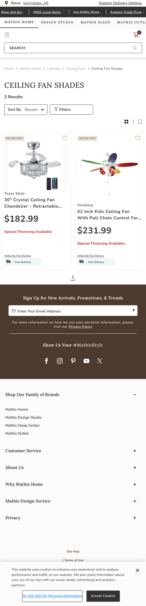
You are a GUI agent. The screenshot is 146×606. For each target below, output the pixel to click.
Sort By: (15, 109)
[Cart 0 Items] (136, 36)
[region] (73, 584)
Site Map (72, 552)
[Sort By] (34, 109)
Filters (62, 109)
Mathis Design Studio (23, 417)
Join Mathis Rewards (87, 12)
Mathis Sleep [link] (95, 22)
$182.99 (21, 219)
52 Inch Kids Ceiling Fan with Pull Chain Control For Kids (107, 215)
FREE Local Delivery (48, 12)
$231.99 (94, 231)
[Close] (137, 570)
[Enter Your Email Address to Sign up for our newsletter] (69, 310)
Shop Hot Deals (13, 12)
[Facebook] (46, 361)
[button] (7, 35)
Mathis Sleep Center (22, 425)
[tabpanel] (73, 182)
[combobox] (73, 48)
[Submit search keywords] (135, 48)
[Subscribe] (133, 310)
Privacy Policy (80, 327)
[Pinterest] (73, 361)
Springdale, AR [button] (36, 3)
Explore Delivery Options (120, 3)
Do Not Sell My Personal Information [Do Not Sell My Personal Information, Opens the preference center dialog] (52, 595)
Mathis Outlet (17, 433)
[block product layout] (140, 122)
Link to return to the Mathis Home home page (73, 35)
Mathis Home (16, 409)
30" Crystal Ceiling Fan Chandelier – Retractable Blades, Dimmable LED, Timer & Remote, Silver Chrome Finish (31, 203)
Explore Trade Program (128, 12)
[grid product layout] (126, 122)
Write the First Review (17, 256)
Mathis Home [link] (19, 22)
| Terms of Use (72, 560)
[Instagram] (59, 361)
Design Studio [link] (57, 22)
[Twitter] (99, 361)
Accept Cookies (103, 595)
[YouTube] (86, 361)
